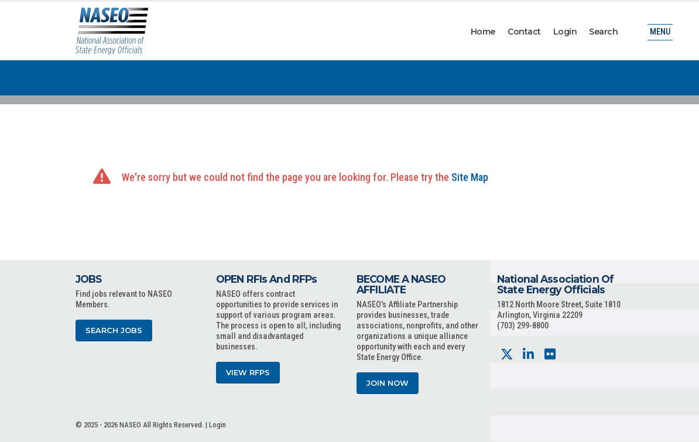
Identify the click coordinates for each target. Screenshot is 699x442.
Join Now (387, 383)
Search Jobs (113, 330)
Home (483, 31)
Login (565, 31)
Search (603, 31)
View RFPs (248, 372)
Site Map (469, 177)
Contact (524, 31)
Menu (660, 32)
